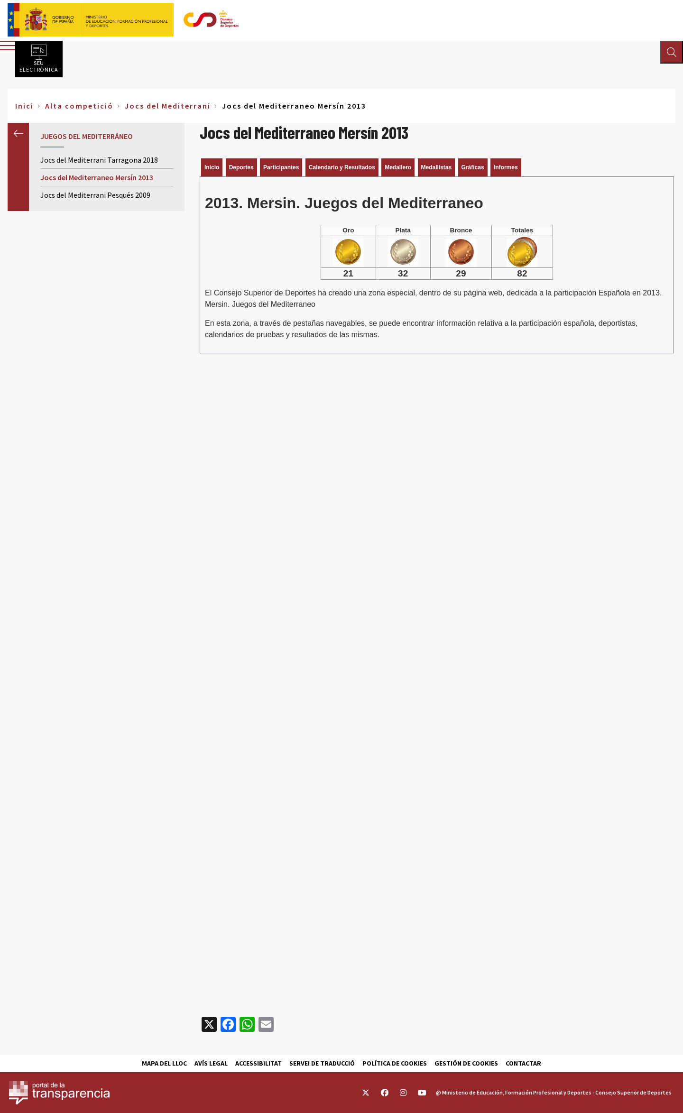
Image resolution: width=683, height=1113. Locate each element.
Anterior (18, 133)
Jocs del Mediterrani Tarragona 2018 (99, 160)
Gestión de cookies (466, 1063)
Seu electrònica (38, 66)
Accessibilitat (258, 1063)
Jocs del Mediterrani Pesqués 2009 (95, 195)
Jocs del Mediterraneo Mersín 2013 (96, 177)
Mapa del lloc (164, 1063)
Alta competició (79, 105)
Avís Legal (211, 1063)
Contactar (523, 1063)
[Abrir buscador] (671, 52)
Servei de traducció (322, 1063)
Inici (24, 105)
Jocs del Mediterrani (168, 105)
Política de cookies (394, 1063)
